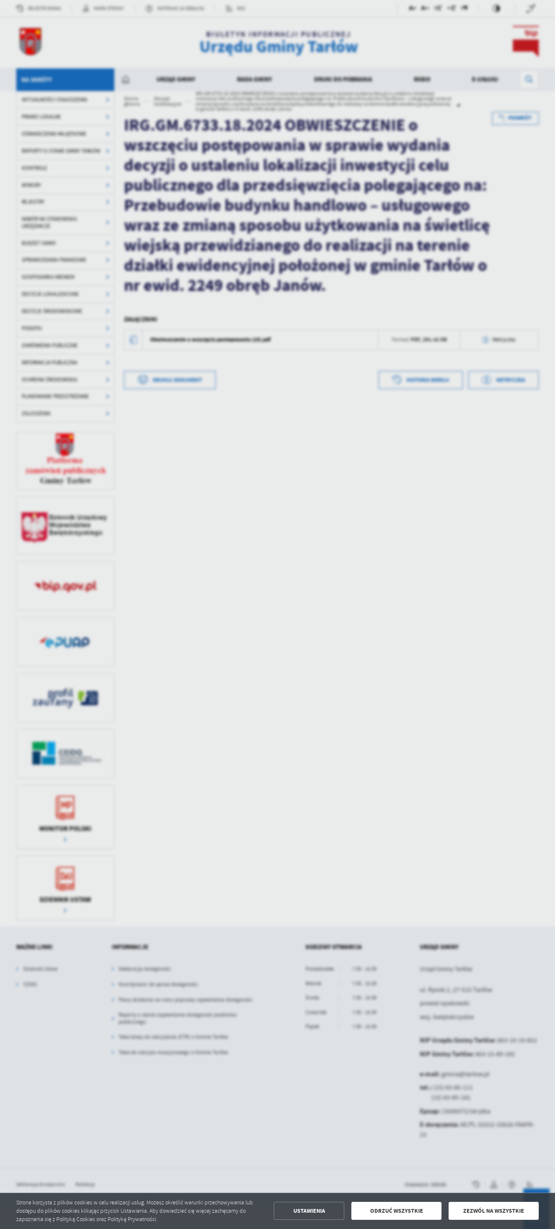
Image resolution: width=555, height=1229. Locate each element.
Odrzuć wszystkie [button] (396, 1211)
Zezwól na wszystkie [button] (493, 1211)
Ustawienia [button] (309, 1211)
